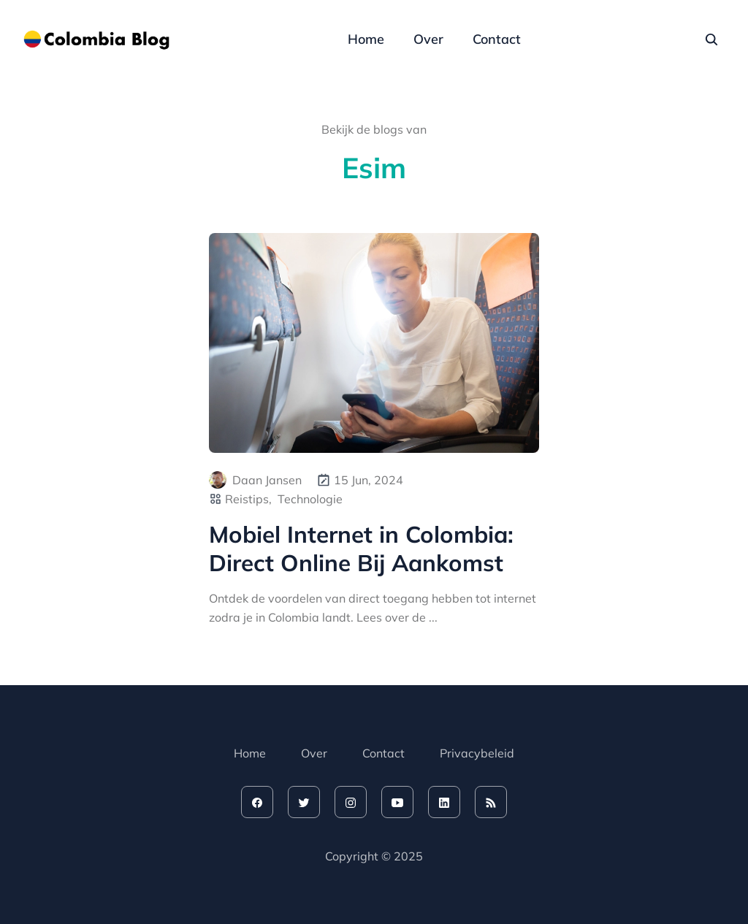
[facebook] (257, 802)
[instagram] (351, 802)
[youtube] (397, 802)
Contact (497, 39)
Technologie (310, 499)
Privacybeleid (477, 753)
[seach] (711, 39)
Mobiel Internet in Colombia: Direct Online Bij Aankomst (361, 548)
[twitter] (304, 802)
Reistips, (248, 499)
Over (428, 39)
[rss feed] (491, 802)
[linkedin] (444, 802)
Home (366, 39)
